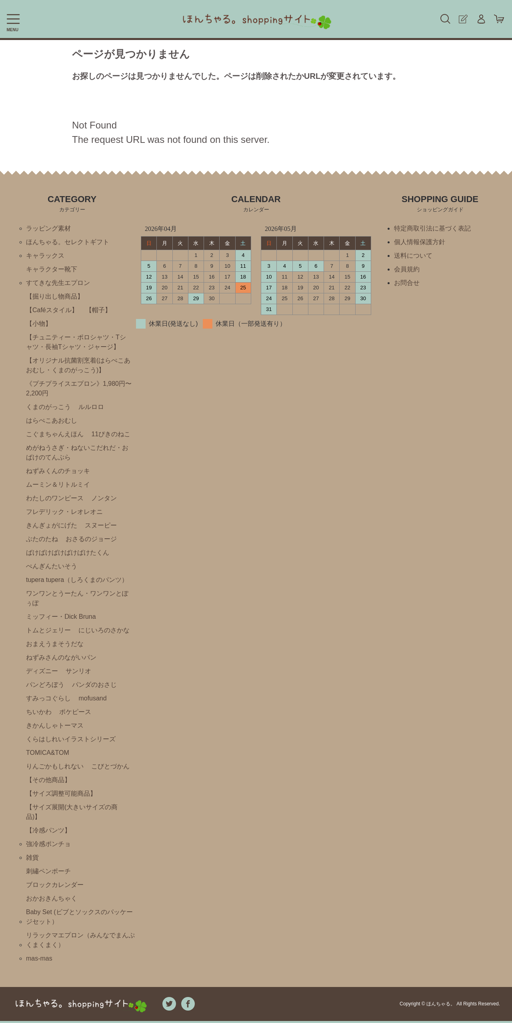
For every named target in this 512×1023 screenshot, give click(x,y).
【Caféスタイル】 (52, 310)
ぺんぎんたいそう (51, 566)
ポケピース (75, 711)
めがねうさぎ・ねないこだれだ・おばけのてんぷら (77, 452)
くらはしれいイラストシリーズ (71, 739)
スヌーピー (101, 525)
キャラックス (45, 255)
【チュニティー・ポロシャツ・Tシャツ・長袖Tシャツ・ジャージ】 (76, 342)
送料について (413, 255)
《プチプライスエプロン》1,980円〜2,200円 (79, 388)
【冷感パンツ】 (48, 830)
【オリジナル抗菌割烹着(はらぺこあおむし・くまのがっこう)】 (78, 365)
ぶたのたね (42, 539)
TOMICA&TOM (47, 752)
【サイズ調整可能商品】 (61, 793)
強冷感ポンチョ (48, 843)
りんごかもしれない (55, 766)
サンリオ (78, 671)
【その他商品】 (48, 779)
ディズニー (42, 671)
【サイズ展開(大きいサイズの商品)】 (72, 812)
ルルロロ (91, 406)
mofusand (92, 698)
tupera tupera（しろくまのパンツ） (77, 579)
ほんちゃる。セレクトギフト (67, 242)
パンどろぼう (45, 684)
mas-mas (39, 958)
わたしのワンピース (55, 498)
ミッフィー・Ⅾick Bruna (61, 616)
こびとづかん (110, 766)
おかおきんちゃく (51, 898)
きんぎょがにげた (51, 525)
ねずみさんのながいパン (61, 657)
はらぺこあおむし (51, 420)
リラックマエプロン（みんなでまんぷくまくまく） (80, 940)
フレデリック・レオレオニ (64, 511)
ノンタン (104, 498)
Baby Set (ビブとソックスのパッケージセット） (79, 917)
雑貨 (32, 857)
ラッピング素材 (48, 228)
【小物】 (39, 323)
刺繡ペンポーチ (48, 871)
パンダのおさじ (94, 684)
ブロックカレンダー (55, 884)
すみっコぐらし (48, 698)
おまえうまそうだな (55, 643)
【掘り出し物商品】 (55, 296)
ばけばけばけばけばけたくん (67, 552)
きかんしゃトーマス (55, 725)
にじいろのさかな (104, 630)
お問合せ (407, 282)
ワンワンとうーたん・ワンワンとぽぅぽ (77, 598)
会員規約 (407, 269)
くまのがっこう (48, 406)
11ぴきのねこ (110, 434)
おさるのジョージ (91, 539)
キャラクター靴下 (51, 269)
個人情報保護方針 (419, 242)
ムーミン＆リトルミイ (58, 484)
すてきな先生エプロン (58, 282)
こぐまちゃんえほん (55, 434)
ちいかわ (39, 711)
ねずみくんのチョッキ (58, 470)
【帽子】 (98, 310)
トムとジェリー (48, 630)
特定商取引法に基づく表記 (432, 228)
